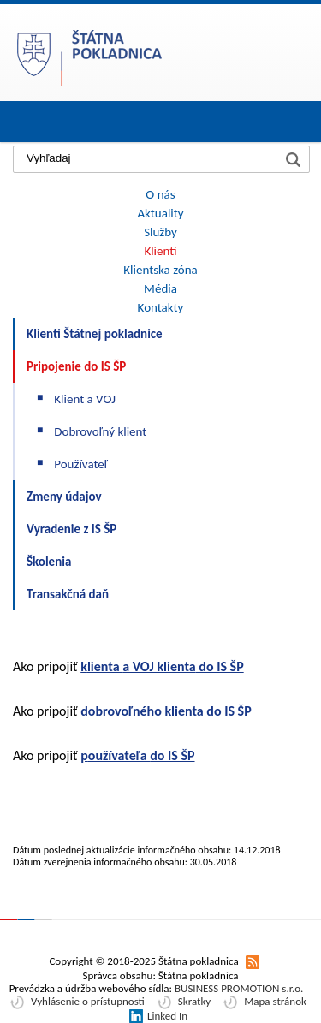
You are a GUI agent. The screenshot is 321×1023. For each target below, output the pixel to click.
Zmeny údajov (64, 496)
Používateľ (81, 464)
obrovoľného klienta (146, 711)
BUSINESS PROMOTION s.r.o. (239, 988)
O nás (160, 194)
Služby (160, 232)
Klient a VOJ (85, 399)
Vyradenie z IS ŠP (71, 529)
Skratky (194, 1001)
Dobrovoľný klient (100, 431)
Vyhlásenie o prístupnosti (88, 1001)
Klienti (160, 251)
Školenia (49, 561)
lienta (104, 666)
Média (160, 288)
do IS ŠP (228, 711)
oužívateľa (119, 755)
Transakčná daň (68, 594)
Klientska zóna (160, 269)
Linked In (167, 1015)
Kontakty (161, 307)
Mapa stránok (275, 1001)
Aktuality (160, 213)
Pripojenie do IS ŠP (76, 366)
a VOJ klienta (159, 666)
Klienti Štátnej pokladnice (95, 334)
